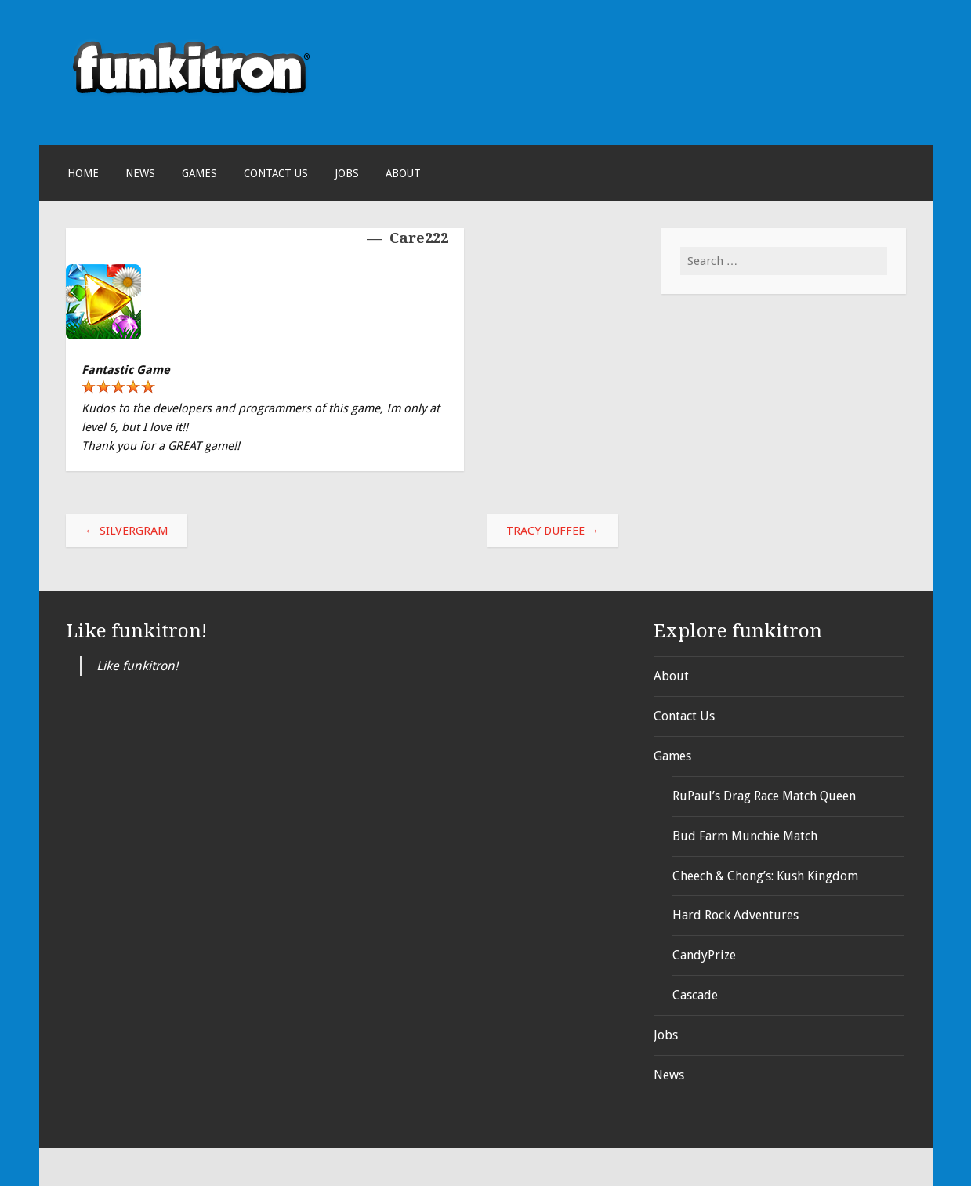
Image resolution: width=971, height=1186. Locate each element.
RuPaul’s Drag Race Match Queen (764, 796)
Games (199, 173)
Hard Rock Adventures (735, 915)
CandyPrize (704, 955)
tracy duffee (553, 531)
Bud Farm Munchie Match (744, 836)
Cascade (695, 995)
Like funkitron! (137, 630)
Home (83, 173)
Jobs (347, 173)
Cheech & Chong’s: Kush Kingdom (765, 876)
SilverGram (126, 531)
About (403, 173)
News (140, 173)
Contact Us (276, 173)
